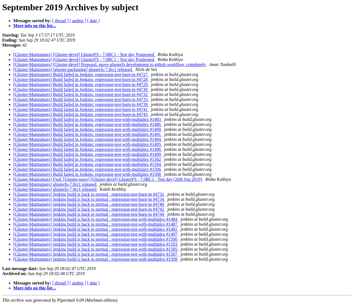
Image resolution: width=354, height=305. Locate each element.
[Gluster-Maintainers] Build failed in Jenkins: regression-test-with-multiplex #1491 (87, 134)
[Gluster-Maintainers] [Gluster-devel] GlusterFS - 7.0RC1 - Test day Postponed (84, 54)
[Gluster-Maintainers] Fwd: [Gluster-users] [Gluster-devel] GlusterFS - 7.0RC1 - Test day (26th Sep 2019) (108, 179)
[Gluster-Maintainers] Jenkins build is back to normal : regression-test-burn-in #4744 (89, 214)
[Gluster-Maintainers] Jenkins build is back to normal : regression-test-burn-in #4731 (89, 194)
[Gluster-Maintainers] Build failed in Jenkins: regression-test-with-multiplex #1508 (87, 174)
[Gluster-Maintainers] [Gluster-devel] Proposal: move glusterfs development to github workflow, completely (110, 64)
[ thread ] (60, 20)
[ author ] (78, 20)
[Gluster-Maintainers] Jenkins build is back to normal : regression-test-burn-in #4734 (89, 199)
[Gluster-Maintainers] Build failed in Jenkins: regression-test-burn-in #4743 (81, 114)
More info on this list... (34, 25)
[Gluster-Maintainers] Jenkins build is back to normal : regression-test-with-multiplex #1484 (95, 219)
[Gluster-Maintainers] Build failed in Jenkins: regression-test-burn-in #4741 (81, 109)
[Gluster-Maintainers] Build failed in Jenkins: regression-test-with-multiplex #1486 (87, 124)
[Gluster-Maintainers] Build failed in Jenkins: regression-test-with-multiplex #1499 (87, 154)
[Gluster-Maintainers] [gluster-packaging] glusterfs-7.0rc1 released (73, 69)
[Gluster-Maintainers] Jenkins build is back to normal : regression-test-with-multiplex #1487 (95, 224)
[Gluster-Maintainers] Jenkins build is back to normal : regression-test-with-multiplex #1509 (95, 259)
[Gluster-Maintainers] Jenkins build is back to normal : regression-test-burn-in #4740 (89, 204)
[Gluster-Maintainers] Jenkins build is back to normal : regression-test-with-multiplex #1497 (95, 234)
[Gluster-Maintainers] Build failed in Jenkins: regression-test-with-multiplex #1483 (87, 119)
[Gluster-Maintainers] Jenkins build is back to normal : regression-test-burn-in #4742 (89, 209)
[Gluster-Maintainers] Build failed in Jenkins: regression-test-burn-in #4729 (81, 84)
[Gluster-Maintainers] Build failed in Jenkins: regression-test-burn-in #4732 (81, 94)
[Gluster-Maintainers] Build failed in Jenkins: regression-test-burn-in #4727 (81, 74)
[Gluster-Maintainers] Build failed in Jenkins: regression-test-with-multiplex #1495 (87, 144)
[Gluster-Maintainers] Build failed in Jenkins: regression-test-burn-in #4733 (81, 99)
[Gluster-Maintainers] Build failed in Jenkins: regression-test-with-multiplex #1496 (87, 149)
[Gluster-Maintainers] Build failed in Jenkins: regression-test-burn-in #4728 (81, 79)
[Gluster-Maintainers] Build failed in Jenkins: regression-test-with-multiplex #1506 (87, 169)
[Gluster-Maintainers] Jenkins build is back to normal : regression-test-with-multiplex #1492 (95, 229)
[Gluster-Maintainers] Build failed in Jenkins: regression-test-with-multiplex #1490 (87, 129)
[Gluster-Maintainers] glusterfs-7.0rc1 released (55, 184)
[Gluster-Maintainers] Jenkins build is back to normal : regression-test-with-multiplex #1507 (95, 254)
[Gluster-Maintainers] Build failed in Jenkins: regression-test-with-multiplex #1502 (87, 159)
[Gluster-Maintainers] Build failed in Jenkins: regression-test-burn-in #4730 (81, 89)
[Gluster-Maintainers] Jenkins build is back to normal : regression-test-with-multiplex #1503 (95, 244)
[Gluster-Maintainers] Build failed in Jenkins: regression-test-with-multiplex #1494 (87, 139)
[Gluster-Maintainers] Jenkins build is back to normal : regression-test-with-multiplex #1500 (95, 239)
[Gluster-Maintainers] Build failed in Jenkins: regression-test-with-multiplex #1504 (87, 164)
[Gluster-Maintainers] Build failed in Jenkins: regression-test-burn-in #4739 (81, 104)
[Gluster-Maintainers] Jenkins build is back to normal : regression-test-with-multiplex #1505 (95, 249)
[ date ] (93, 20)
